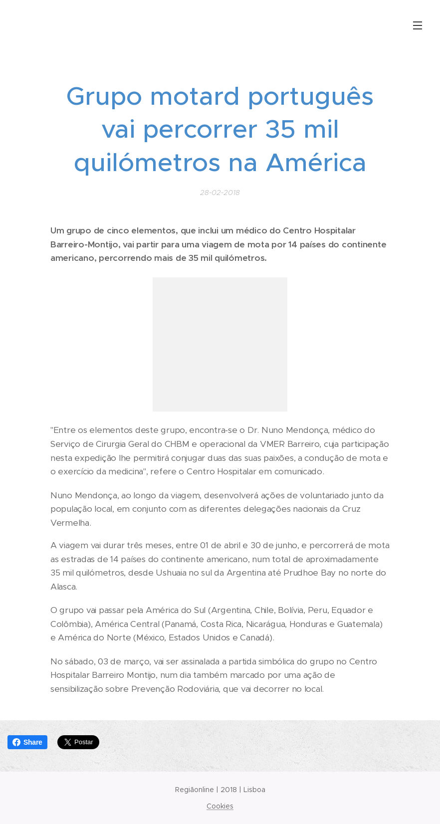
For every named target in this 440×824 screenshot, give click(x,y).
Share (27, 742)
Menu (417, 25)
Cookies (220, 806)
